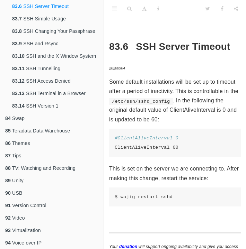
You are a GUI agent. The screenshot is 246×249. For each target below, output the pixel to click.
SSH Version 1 (35, 106)
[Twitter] (207, 8)
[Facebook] (222, 8)
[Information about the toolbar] (158, 8)
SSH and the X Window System (54, 56)
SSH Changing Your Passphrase (53, 31)
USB (13, 193)
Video (15, 218)
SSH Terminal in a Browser (49, 93)
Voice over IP (23, 243)
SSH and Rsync (35, 43)
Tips (13, 155)
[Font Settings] (144, 8)
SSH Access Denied (41, 81)
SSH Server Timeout (40, 6)
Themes (17, 143)
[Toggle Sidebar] (114, 8)
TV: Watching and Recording (40, 168)
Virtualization (23, 230)
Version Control (25, 205)
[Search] (129, 8)
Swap (15, 118)
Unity (14, 180)
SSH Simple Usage (39, 18)
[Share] (236, 8)
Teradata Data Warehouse (37, 130)
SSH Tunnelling (36, 68)
